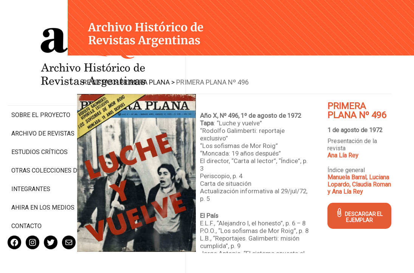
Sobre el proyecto (40, 83)
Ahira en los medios (42, 183)
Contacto (26, 201)
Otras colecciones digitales (41, 142)
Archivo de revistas (42, 101)
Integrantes (30, 164)
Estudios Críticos (39, 120)
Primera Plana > (174, 78)
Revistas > (127, 78)
